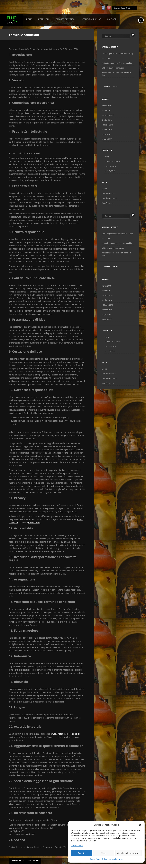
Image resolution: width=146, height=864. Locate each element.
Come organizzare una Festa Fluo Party (117, 54)
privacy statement (58, 734)
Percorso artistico (111, 166)
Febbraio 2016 (107, 125)
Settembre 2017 (108, 115)
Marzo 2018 (106, 106)
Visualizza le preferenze (128, 853)
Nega (103, 853)
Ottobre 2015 (107, 130)
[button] (140, 824)
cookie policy (74, 734)
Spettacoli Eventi (31, 861)
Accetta (81, 853)
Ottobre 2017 (107, 111)
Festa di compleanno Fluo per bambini (117, 63)
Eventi (106, 157)
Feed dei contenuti (109, 194)
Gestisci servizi (77, 846)
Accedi (104, 189)
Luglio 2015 (106, 134)
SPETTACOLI (109, 171)
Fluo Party (106, 58)
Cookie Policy (95, 859)
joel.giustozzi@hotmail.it (124, 8)
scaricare (23, 847)
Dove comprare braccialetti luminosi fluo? (116, 74)
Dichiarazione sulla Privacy (112, 859)
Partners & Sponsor (112, 162)
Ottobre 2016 (107, 120)
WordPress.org (108, 203)
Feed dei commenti (109, 198)
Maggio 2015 (107, 139)
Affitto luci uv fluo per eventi (113, 68)
